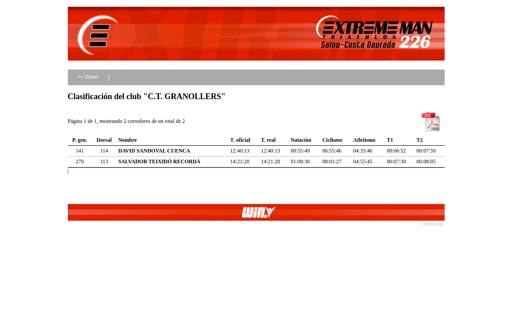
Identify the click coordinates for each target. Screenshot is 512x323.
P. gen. (79, 140)
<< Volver (87, 76)
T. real (268, 140)
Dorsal (104, 140)
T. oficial (240, 140)
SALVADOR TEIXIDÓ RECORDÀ (159, 161)
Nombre (127, 140)
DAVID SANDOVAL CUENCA (154, 151)
